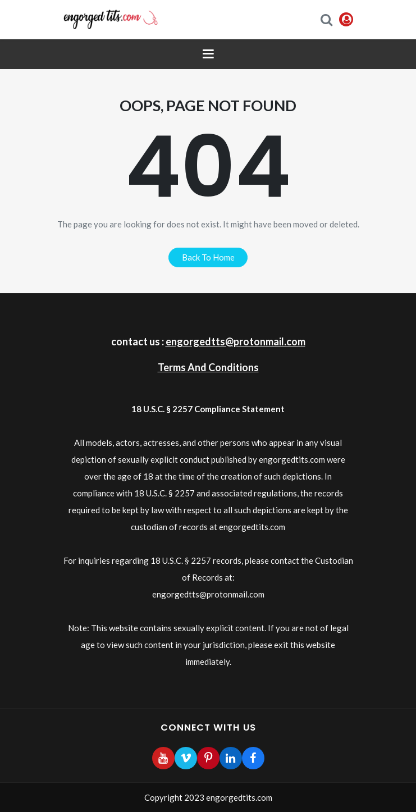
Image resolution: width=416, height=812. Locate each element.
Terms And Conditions (208, 367)
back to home (208, 257)
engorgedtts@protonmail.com (235, 341)
